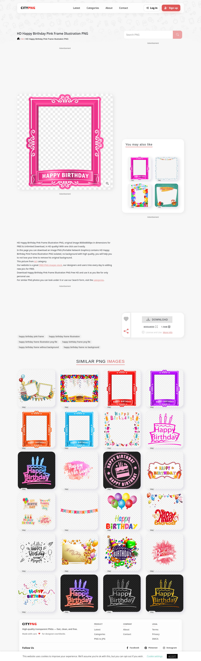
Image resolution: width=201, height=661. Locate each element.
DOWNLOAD (157, 319)
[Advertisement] (65, 71)
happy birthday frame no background (81, 347)
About (109, 8)
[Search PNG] (148, 35)
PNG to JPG (99, 639)
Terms (155, 629)
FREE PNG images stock (50, 265)
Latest (76, 8)
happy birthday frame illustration (64, 336)
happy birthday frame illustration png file (38, 342)
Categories (93, 8)
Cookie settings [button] (155, 656)
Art (35, 261)
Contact (123, 8)
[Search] (177, 35)
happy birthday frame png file (76, 342)
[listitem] (133, 648)
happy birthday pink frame (31, 336)
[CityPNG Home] (28, 8)
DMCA (155, 639)
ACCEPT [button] (172, 656)
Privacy (156, 634)
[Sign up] (171, 8)
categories (98, 280)
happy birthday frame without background (39, 347)
